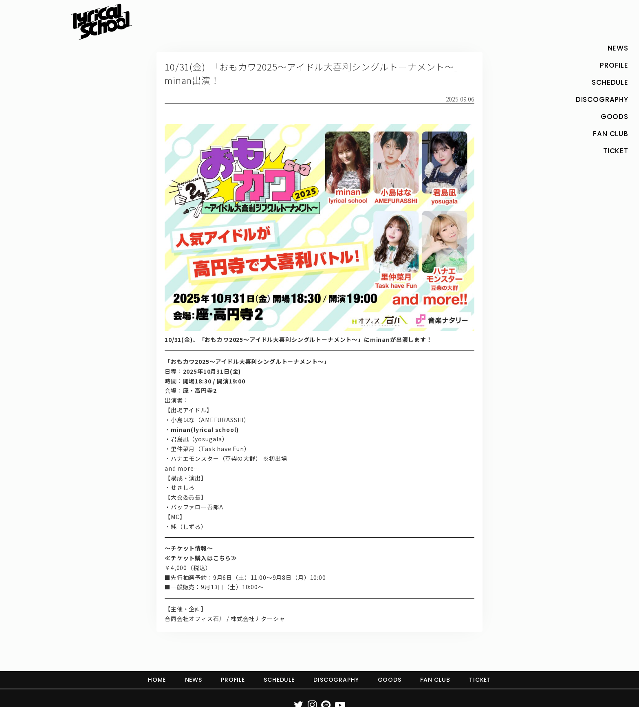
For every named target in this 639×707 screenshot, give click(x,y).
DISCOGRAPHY (336, 680)
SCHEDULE (279, 680)
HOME (157, 680)
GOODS (389, 680)
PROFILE (233, 680)
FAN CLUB (435, 680)
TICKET (480, 680)
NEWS (193, 680)
